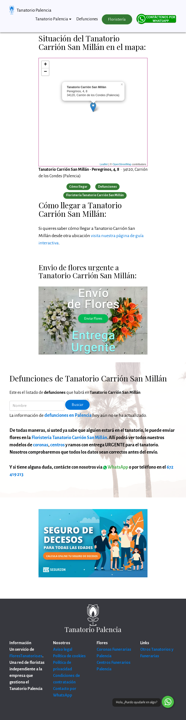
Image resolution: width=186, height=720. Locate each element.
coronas (40, 444)
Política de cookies (69, 656)
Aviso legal (62, 649)
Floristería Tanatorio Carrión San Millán (69, 437)
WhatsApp (115, 467)
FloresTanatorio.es (25, 656)
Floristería (117, 19)
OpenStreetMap (122, 164)
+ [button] (45, 64)
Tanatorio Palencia (34, 10)
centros (57, 444)
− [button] (45, 72)
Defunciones (87, 19)
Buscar (77, 405)
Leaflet (104, 164)
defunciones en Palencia (68, 415)
